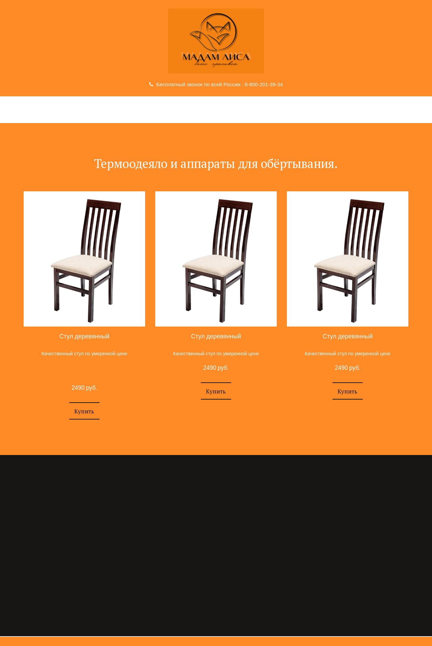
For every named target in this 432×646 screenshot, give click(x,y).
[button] (84, 411)
